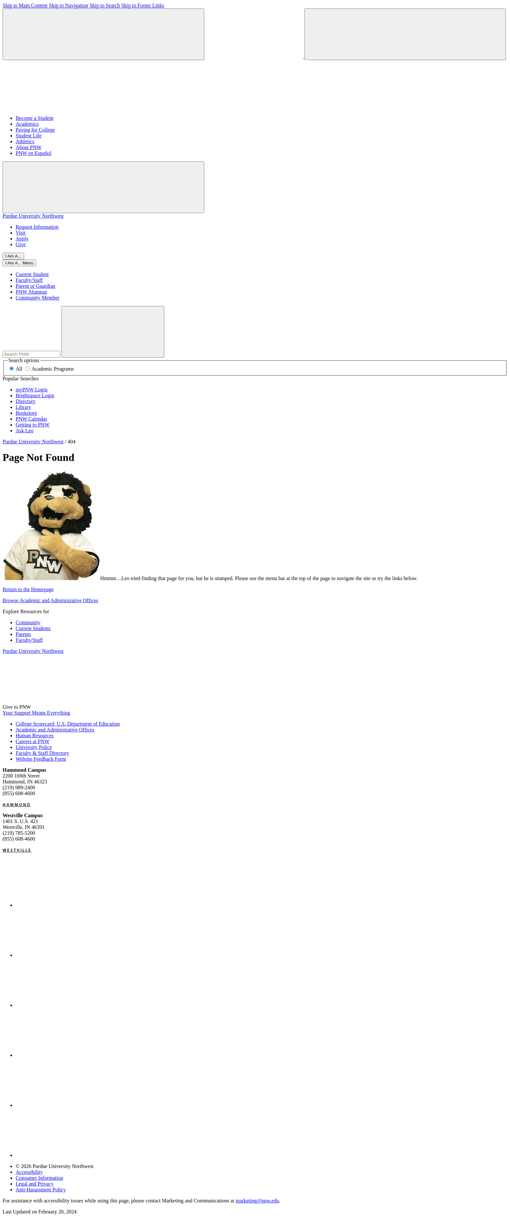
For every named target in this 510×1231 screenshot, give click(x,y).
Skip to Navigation (68, 5)
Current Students (33, 628)
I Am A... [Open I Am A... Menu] (13, 256)
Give (21, 244)
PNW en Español (33, 153)
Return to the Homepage (28, 589)
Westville (17, 850)
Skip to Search (104, 5)
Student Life (29, 135)
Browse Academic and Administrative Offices (50, 600)
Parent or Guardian (35, 286)
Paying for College (35, 130)
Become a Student (34, 118)
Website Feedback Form (41, 759)
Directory (25, 401)
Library (23, 407)
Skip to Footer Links (142, 5)
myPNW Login (31, 389)
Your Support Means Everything (36, 713)
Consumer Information (39, 1178)
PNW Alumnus (31, 292)
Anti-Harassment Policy (41, 1189)
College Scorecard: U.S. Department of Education (68, 724)
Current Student (32, 274)
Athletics (25, 141)
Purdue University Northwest (33, 216)
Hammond (17, 804)
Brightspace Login (35, 395)
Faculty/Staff (29, 280)
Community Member (38, 297)
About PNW (29, 147)
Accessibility (29, 1172)
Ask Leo (25, 430)
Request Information (37, 227)
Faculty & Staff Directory (42, 753)
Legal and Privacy (34, 1184)
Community (28, 622)
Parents (23, 634)
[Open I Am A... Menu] (19, 263)
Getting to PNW (32, 424)
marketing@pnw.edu (257, 1200)
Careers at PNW (32, 741)
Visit (20, 232)
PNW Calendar (31, 419)
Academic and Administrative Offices (55, 729)
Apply (22, 238)
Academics (27, 124)
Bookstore (26, 413)
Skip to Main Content (25, 5)
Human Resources (35, 735)
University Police (34, 747)
